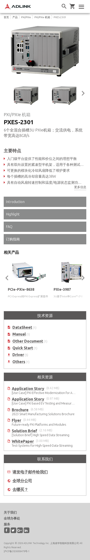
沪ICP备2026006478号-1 (16, 551)
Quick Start (22, 348)
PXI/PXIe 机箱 (42, 17)
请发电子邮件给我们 (30, 472)
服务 (7, 524)
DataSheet (22, 327)
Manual (19, 334)
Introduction (15, 202)
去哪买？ (20, 489)
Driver (18, 355)
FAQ (9, 227)
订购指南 (13, 239)
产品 (15, 17)
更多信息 (80, 187)
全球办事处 (12, 518)
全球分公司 (22, 481)
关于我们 (10, 512)
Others (18, 362)
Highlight (13, 214)
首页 (6, 17)
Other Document (27, 341)
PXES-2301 (60, 17)
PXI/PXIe (26, 17)
